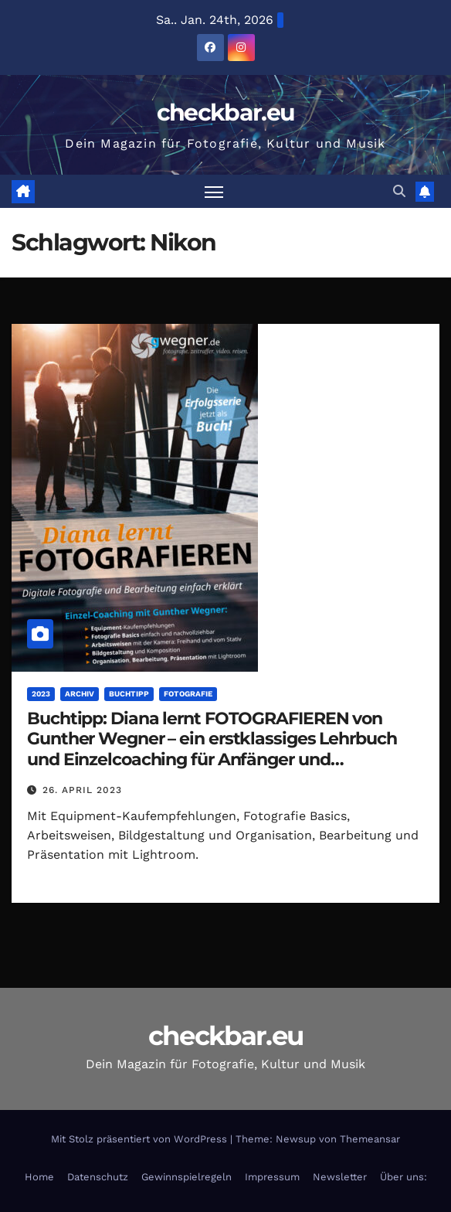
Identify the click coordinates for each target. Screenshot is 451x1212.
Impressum (272, 1177)
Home (39, 1177)
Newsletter (340, 1177)
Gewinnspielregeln (186, 1177)
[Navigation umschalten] (214, 191)
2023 (41, 693)
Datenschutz (97, 1177)
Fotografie (188, 693)
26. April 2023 (82, 790)
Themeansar (370, 1139)
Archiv (79, 693)
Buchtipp (129, 693)
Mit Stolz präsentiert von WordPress (140, 1139)
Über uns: (403, 1177)
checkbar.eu (225, 112)
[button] (399, 191)
